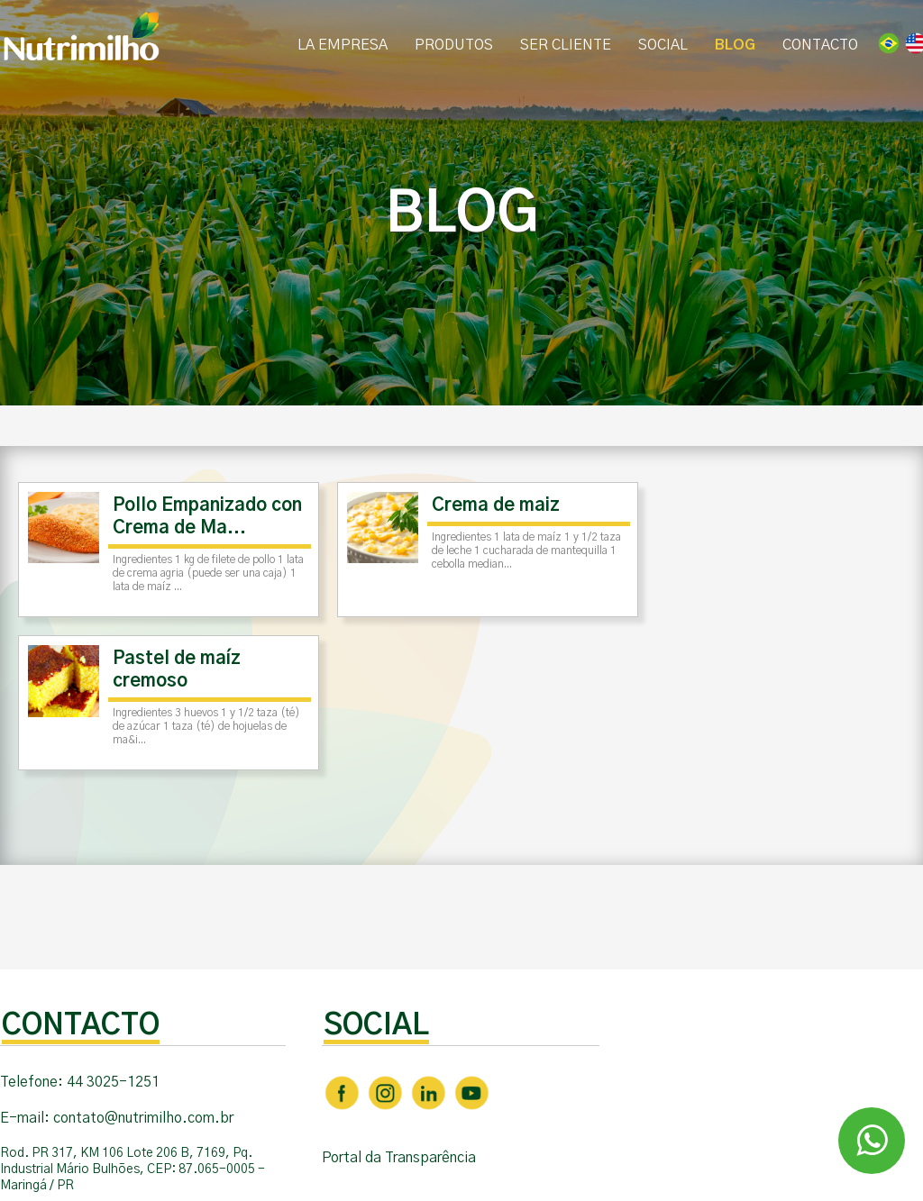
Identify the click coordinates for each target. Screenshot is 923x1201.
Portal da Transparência (399, 1158)
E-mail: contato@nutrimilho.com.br (116, 1118)
